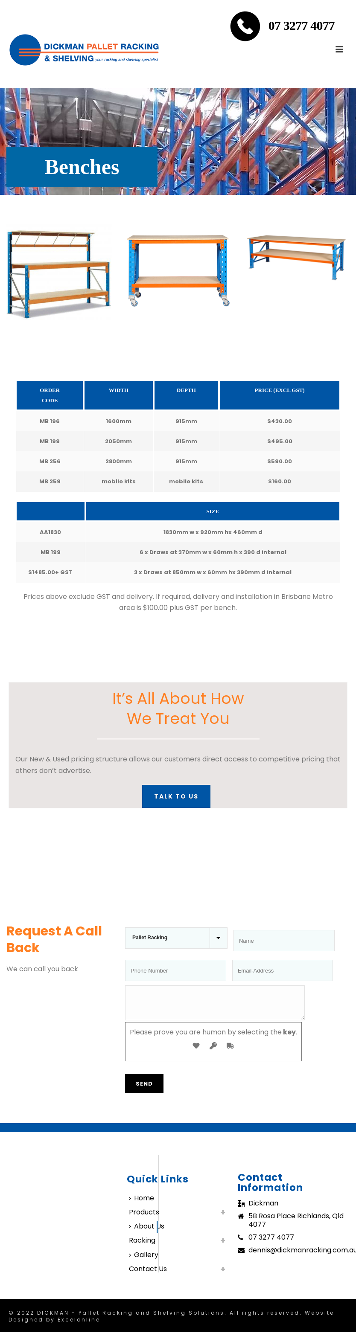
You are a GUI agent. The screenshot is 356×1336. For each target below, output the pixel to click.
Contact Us (148, 1274)
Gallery (143, 1260)
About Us (146, 1231)
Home (141, 1203)
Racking (142, 1245)
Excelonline (79, 1324)
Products (144, 1217)
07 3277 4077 (301, 25)
